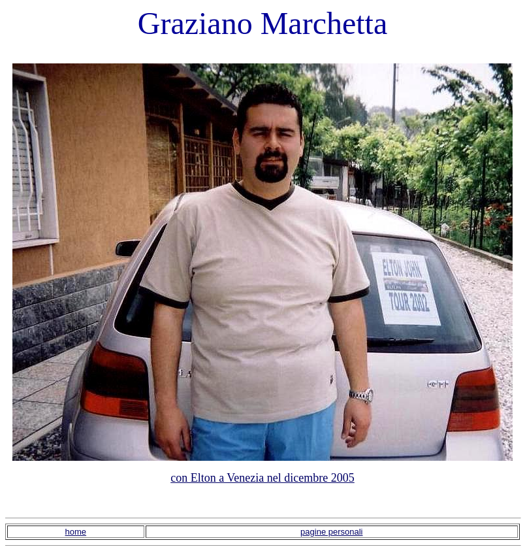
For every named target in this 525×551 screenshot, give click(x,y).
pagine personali (331, 532)
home (76, 532)
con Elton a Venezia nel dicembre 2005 (262, 477)
